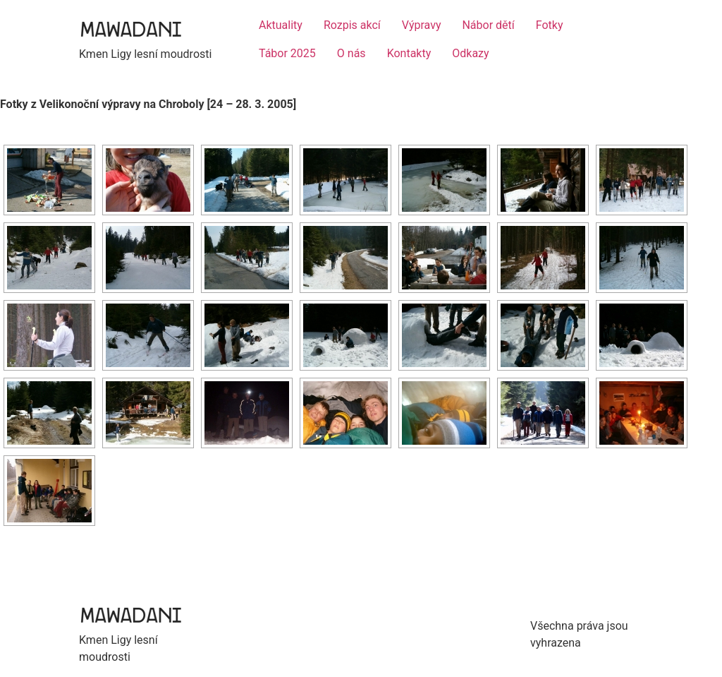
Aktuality (280, 25)
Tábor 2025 (287, 53)
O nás (351, 53)
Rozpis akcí (352, 25)
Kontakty (409, 53)
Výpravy (421, 25)
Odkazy (470, 53)
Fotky (549, 25)
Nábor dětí (488, 25)
